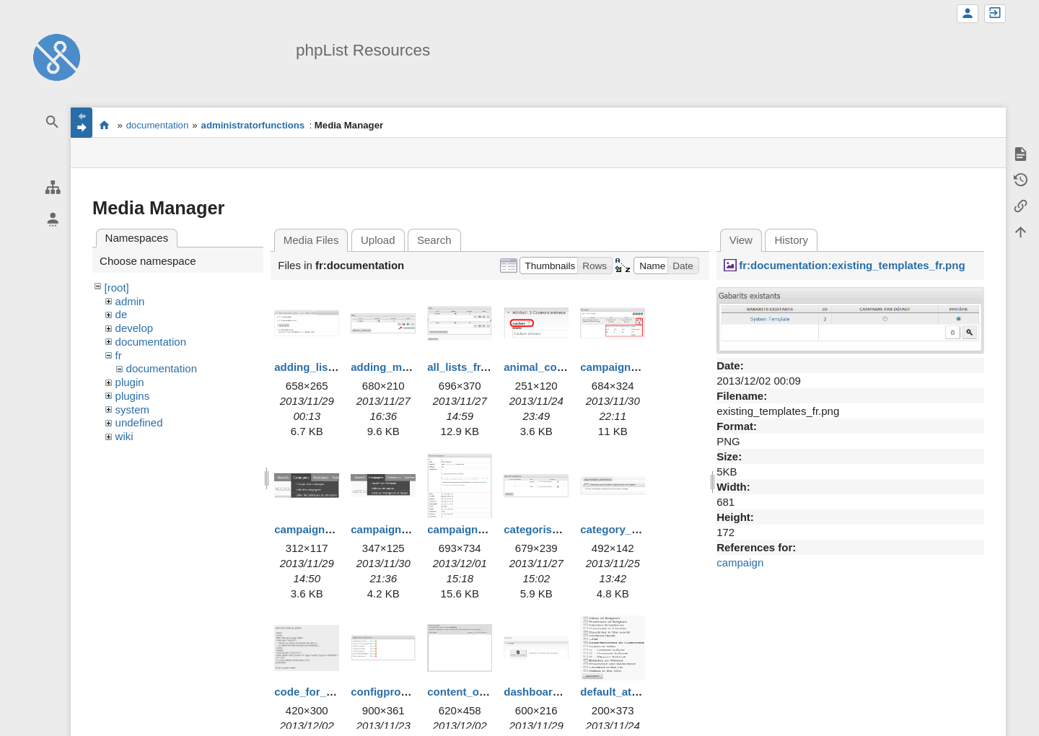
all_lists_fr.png (465, 367)
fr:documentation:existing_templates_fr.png (852, 265)
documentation (157, 125)
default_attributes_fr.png (643, 691)
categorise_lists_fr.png (562, 529)
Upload (378, 240)
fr (118, 355)
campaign (739, 562)
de (121, 314)
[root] (117, 287)
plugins (132, 396)
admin (130, 301)
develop (134, 328)
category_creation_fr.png (644, 529)
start (104, 124)
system (132, 409)
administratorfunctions (253, 125)
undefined (139, 422)
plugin (129, 382)
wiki (124, 436)
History (791, 240)
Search (434, 240)
